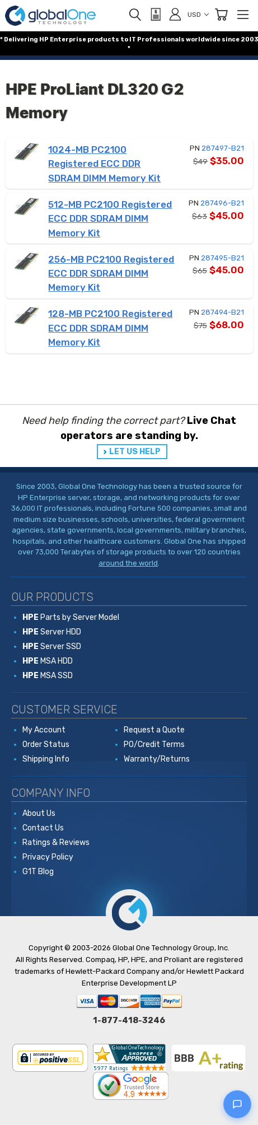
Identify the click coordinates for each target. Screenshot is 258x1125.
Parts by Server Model (70, 617)
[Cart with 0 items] (221, 14)
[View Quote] (155, 14)
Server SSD (51, 646)
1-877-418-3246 (129, 1020)
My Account (43, 730)
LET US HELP (135, 451)
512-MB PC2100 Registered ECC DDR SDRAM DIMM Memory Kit (110, 219)
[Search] (134, 14)
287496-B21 (222, 203)
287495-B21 (222, 258)
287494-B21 (222, 312)
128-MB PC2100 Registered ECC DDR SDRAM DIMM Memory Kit (110, 328)
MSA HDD (47, 661)
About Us (38, 813)
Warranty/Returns (157, 759)
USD (198, 14)
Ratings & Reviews (56, 842)
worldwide (203, 39)
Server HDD (51, 632)
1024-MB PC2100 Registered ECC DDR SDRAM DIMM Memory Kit (104, 164)
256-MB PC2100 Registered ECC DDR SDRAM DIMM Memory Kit (111, 273)
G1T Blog (38, 871)
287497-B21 (222, 148)
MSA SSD (47, 675)
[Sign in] (175, 14)
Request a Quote (154, 730)
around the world (128, 563)
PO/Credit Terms (154, 744)
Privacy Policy (47, 857)
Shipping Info (45, 759)
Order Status (45, 744)
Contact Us (43, 828)
